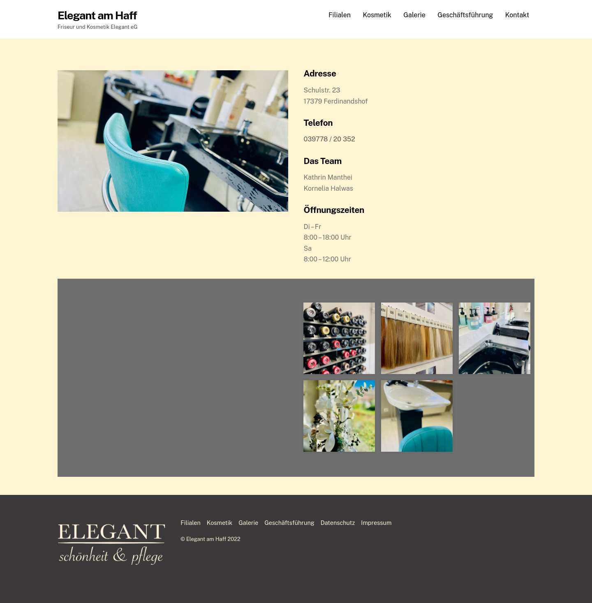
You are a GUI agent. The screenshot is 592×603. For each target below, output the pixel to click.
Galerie (414, 15)
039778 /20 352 (329, 139)
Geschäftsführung (465, 15)
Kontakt (517, 15)
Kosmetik (377, 15)
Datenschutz (338, 522)
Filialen (339, 15)
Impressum (376, 522)
